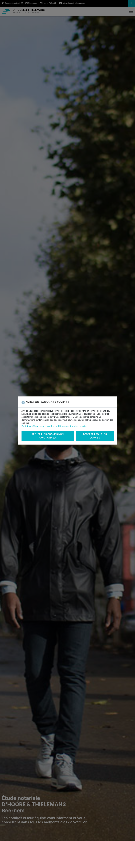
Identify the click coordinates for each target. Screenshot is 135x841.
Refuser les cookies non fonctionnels (48, 436)
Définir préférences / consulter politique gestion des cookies (54, 426)
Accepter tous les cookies (95, 436)
